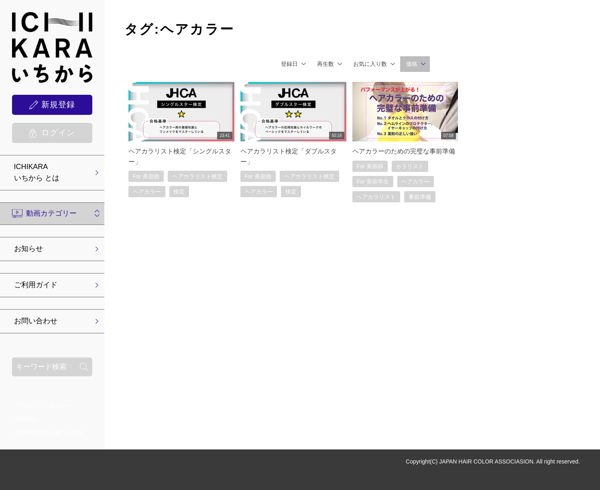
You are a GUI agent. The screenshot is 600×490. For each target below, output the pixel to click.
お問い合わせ (35, 321)
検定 (179, 192)
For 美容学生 (373, 181)
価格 (411, 64)
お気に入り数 (370, 64)
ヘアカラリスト (376, 197)
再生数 (325, 64)
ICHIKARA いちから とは (36, 172)
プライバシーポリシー (44, 405)
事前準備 (420, 197)
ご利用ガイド (35, 285)
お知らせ (28, 249)
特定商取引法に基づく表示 (49, 432)
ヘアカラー (147, 192)
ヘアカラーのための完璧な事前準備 (403, 151)
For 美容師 (146, 176)
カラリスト (410, 166)
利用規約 (27, 419)
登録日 (289, 64)
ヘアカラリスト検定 (198, 176)
